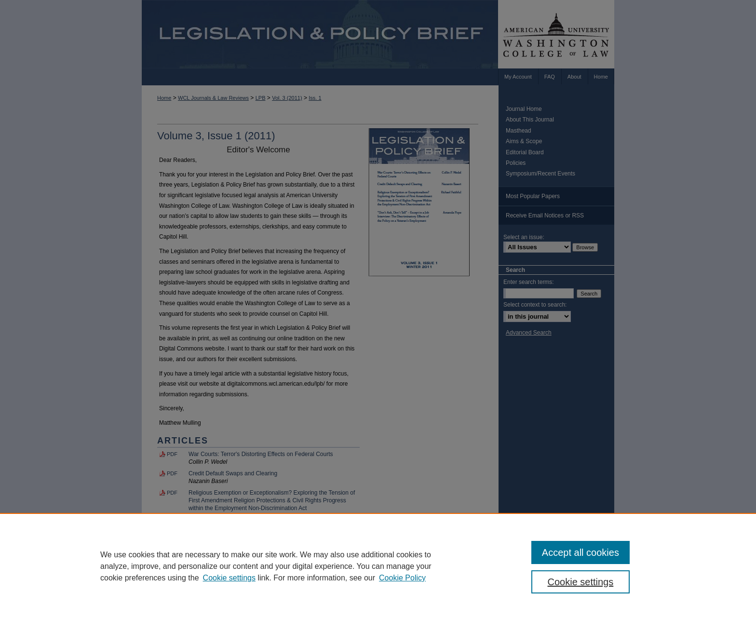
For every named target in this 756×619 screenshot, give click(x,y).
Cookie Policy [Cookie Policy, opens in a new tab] (402, 578)
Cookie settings (229, 578)
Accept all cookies (580, 552)
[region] (378, 566)
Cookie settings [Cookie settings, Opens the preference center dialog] (581, 582)
